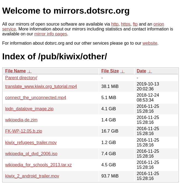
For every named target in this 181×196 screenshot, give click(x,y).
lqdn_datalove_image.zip (29, 108)
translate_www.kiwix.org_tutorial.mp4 (41, 86)
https (125, 24)
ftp (135, 24)
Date (141, 71)
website (150, 43)
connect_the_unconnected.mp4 (35, 97)
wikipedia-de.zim (21, 120)
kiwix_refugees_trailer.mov (31, 142)
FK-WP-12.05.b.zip (23, 131)
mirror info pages (50, 34)
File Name (15, 71)
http (114, 24)
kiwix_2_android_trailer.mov (32, 176)
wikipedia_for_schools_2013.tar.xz (38, 165)
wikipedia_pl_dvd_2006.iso (31, 153)
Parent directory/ (21, 77)
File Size (110, 71)
